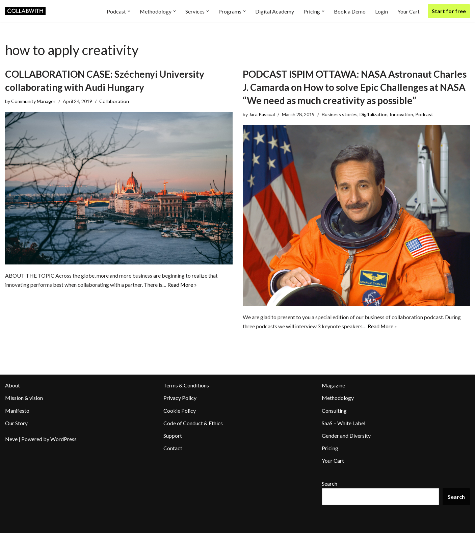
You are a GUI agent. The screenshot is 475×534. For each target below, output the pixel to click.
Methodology (338, 398)
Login (381, 11)
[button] (128, 11)
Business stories (340, 114)
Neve (11, 439)
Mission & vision (24, 398)
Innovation (402, 114)
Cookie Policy (179, 411)
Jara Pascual (262, 114)
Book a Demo (350, 11)
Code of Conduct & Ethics (193, 423)
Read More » (182, 285)
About (12, 386)
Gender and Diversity (346, 436)
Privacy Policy (179, 398)
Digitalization (374, 114)
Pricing (330, 449)
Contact (172, 449)
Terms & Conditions (186, 386)
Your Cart (408, 11)
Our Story (16, 423)
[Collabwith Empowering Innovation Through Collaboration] (25, 11)
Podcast (425, 114)
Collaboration (114, 101)
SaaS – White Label (343, 423)
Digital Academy (274, 11)
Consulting (334, 411)
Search (329, 484)
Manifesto (17, 411)
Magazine (333, 386)
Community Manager (33, 101)
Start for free (449, 11)
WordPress (63, 439)
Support (172, 436)
